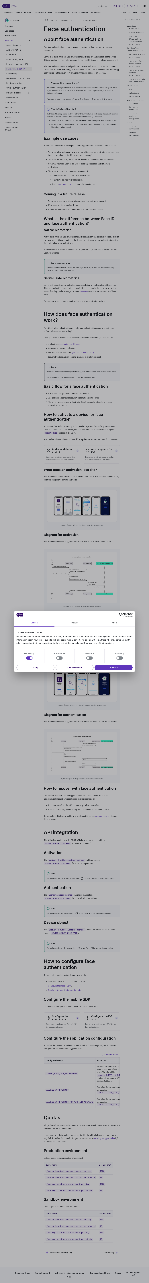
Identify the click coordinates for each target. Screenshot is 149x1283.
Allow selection (74, 667)
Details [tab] (74, 623)
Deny (35, 667)
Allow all (113, 667)
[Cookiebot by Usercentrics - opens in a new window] (121, 615)
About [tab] (114, 623)
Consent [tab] (34, 623)
